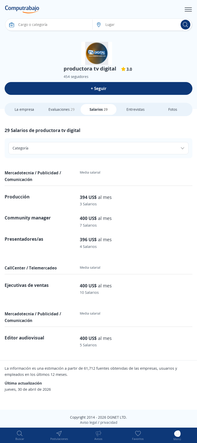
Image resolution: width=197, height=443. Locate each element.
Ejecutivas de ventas (27, 285)
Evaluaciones (61, 109)
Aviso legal (88, 422)
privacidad (108, 422)
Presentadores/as (24, 239)
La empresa (24, 109)
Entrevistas (135, 109)
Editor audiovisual (24, 338)
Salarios (99, 109)
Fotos (172, 109)
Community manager (28, 218)
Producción (17, 197)
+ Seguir (98, 88)
